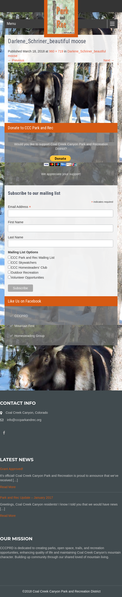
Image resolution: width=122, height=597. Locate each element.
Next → (108, 60)
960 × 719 (56, 51)
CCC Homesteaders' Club (29, 267)
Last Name (15, 237)
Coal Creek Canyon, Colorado (27, 412)
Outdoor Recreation (24, 272)
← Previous (16, 60)
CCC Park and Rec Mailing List (32, 257)
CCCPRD (21, 316)
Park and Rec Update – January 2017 (26, 497)
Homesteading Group (29, 336)
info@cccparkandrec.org (24, 420)
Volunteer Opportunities (27, 277)
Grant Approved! (11, 469)
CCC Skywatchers (24, 262)
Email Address (19, 207)
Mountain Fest (24, 326)
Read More (8, 487)
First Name (15, 222)
